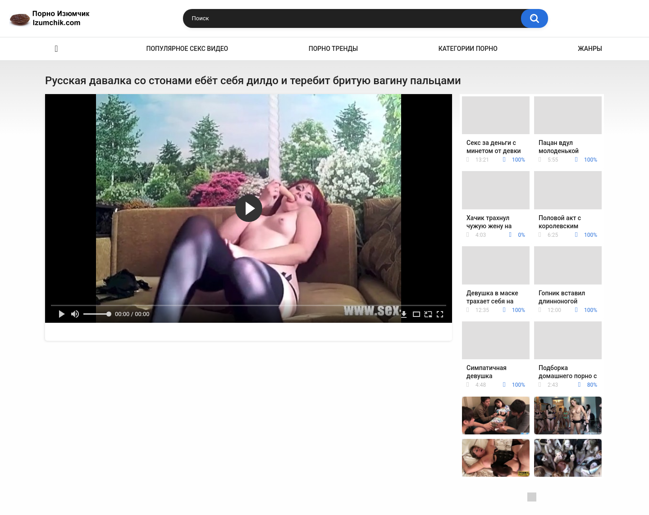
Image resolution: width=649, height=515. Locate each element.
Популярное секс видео (187, 48)
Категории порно (468, 48)
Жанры (590, 48)
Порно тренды (333, 48)
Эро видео (56, 48)
